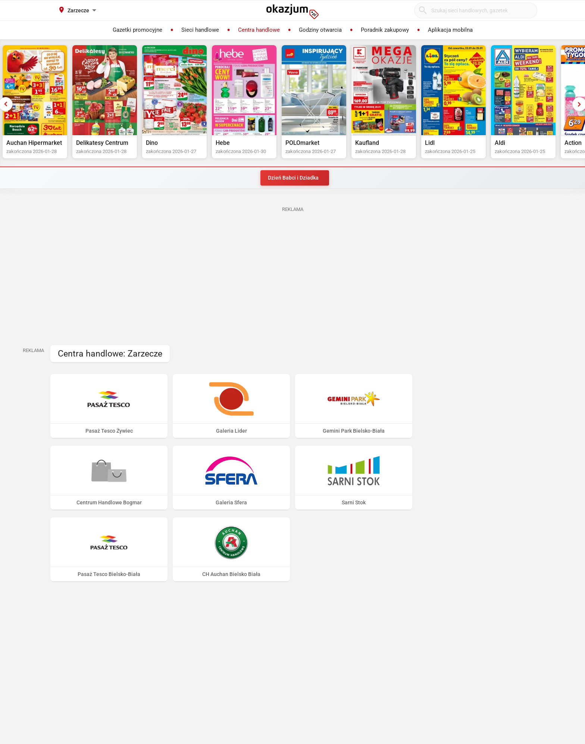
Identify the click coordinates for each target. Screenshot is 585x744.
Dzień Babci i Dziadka (293, 178)
